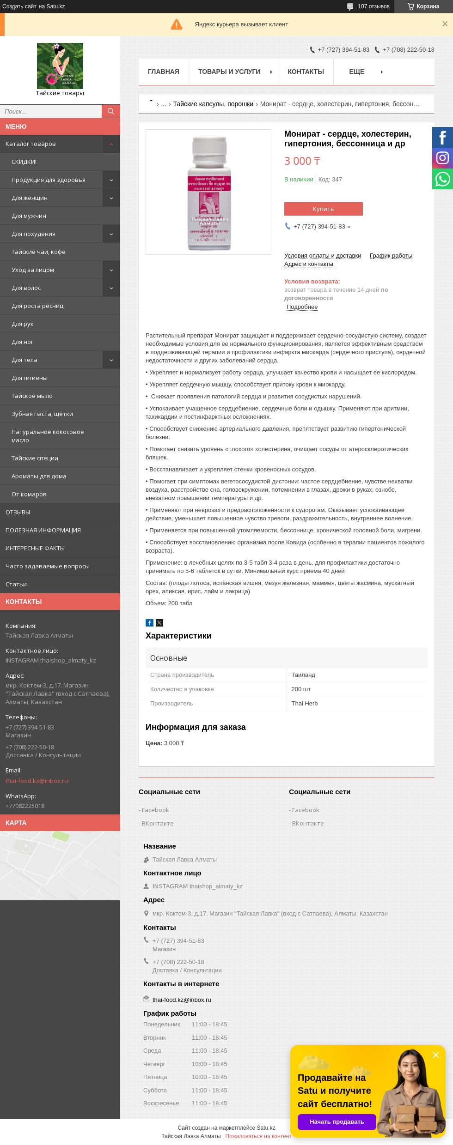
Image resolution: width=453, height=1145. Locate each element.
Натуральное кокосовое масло (48, 436)
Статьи (16, 584)
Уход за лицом (33, 269)
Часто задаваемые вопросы (48, 566)
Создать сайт (19, 6)
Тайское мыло (32, 396)
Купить (323, 209)
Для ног (22, 341)
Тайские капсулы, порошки (213, 104)
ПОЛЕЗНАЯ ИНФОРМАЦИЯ (43, 530)
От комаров (29, 494)
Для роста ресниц (37, 305)
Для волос (26, 287)
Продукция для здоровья (49, 179)
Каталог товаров (31, 143)
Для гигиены (30, 378)
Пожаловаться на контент (258, 1136)
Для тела (24, 360)
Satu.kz (266, 1128)
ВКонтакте (158, 823)
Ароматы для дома (39, 476)
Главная (163, 71)
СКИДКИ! (24, 161)
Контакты (306, 71)
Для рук (23, 323)
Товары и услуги (229, 71)
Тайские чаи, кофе (39, 251)
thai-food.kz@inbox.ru (37, 781)
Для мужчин (29, 215)
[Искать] (111, 111)
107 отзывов (374, 6)
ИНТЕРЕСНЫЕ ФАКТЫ (35, 548)
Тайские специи (35, 458)
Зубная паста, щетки (42, 414)
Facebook (155, 810)
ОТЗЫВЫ (18, 512)
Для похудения (33, 233)
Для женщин (30, 197)
